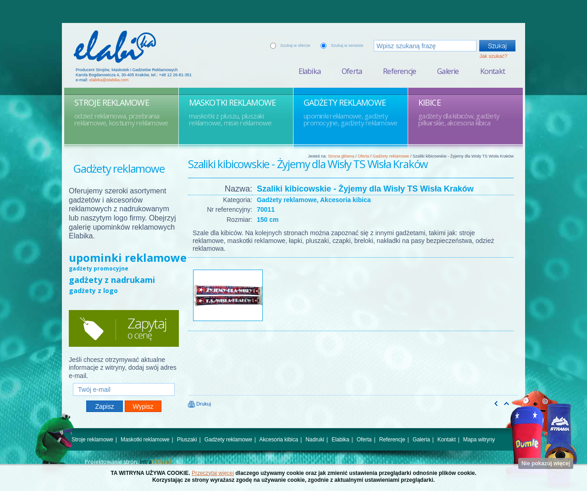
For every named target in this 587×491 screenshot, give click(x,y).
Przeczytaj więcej (213, 473)
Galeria (421, 439)
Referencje (399, 71)
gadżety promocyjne (98, 268)
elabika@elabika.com (109, 80)
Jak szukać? (493, 56)
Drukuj (199, 403)
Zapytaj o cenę (124, 328)
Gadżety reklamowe (391, 156)
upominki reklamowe (128, 257)
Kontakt (492, 71)
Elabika (310, 71)
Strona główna (341, 156)
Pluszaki (187, 439)
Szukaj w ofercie (295, 45)
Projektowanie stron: (128, 462)
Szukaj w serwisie (347, 45)
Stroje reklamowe (92, 439)
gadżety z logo (93, 290)
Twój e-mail (124, 379)
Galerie (448, 71)
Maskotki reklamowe (145, 439)
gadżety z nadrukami (112, 279)
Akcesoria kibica (278, 439)
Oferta (352, 71)
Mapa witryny (479, 439)
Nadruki (314, 439)
